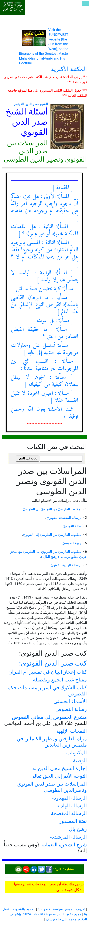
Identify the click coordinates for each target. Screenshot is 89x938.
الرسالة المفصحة (69, 813)
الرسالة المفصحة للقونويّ (64, 518)
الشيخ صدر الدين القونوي (30, 104)
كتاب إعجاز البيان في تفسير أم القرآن (47, 672)
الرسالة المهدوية (69, 798)
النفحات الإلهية (71, 731)
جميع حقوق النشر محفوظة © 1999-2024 (52, 914)
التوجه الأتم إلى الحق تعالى (58, 776)
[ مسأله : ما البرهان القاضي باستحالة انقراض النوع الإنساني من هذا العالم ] (44, 305)
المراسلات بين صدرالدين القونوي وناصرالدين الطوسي (52, 787)
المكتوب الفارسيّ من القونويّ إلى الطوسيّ (52, 509)
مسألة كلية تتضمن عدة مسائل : (43, 289)
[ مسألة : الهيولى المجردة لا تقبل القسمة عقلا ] (44, 397)
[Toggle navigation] (85, 3)
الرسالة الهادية (72, 806)
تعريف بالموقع (75, 909)
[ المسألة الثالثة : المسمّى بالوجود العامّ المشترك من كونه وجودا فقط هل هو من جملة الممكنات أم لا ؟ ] (44, 253)
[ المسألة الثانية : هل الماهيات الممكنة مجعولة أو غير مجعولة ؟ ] (44, 230)
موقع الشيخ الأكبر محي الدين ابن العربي (13, 7)
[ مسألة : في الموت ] (53, 320)
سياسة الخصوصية (50, 909)
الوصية (80, 761)
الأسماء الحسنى (70, 701)
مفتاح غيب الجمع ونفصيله (60, 680)
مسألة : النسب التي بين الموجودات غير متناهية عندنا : (44, 365)
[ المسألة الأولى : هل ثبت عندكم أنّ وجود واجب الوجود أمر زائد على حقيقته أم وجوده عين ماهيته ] (44, 207)
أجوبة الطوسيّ (71, 543)
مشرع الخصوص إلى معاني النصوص (49, 717)
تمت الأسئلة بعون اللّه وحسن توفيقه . (44, 413)
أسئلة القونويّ (72, 526)
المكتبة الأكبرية (69, 69)
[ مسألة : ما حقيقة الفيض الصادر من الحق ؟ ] (44, 333)
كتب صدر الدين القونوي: (53, 663)
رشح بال (78, 829)
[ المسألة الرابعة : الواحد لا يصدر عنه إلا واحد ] (44, 276)
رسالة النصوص (71, 709)
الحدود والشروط (23, 909)
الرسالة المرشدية (68, 837)
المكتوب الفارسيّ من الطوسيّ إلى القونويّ (52, 535)
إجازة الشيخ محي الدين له (59, 768)
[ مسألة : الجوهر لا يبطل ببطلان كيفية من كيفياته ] (44, 381)
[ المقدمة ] (62, 188)
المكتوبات (76, 753)
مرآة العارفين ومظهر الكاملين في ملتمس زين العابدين (52, 742)
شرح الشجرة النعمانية (63, 845)
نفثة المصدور (73, 821)
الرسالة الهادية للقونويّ (66, 565)
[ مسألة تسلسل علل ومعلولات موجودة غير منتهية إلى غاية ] (44, 349)
